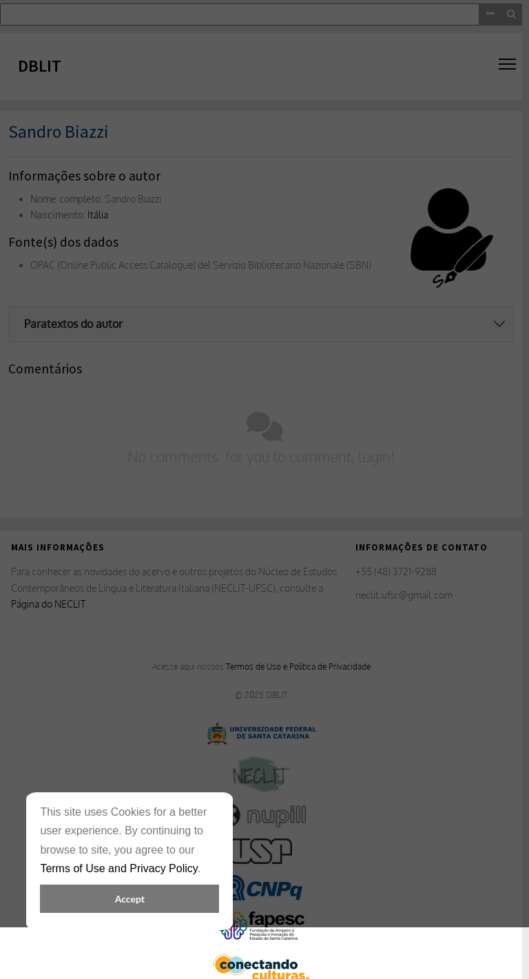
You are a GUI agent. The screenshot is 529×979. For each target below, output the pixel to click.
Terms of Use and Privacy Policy (118, 868)
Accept (130, 899)
